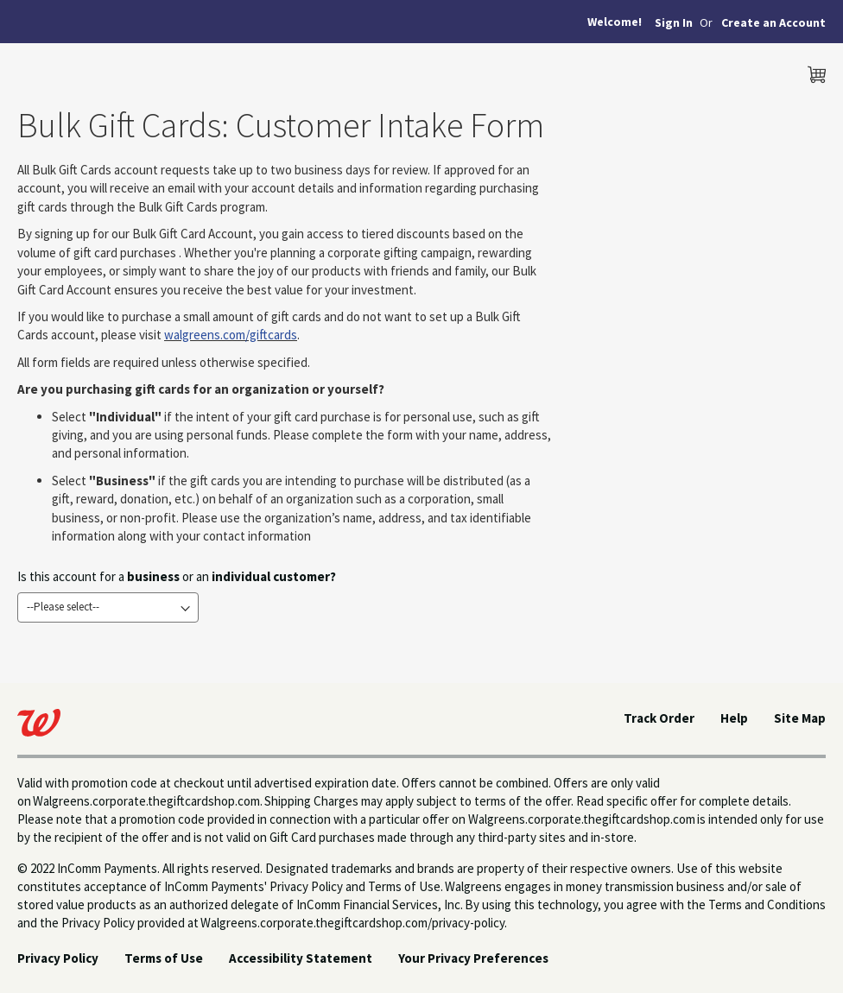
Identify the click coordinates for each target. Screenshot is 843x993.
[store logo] (89, 70)
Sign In (674, 22)
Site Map (800, 718)
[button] (773, 23)
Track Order (659, 718)
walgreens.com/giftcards (230, 334)
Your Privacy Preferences (473, 958)
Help (734, 718)
